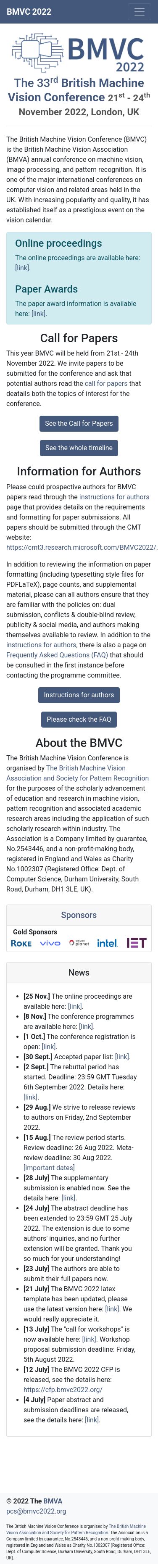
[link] (22, 268)
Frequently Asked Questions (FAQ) (57, 655)
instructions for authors (114, 497)
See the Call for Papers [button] (79, 423)
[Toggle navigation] (139, 11)
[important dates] (49, 1168)
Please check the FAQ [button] (79, 719)
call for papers (106, 384)
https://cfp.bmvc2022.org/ (63, 1390)
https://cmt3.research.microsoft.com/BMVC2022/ (81, 547)
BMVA (52, 1501)
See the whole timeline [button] (79, 448)
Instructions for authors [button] (79, 695)
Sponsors (79, 915)
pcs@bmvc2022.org (36, 1511)
